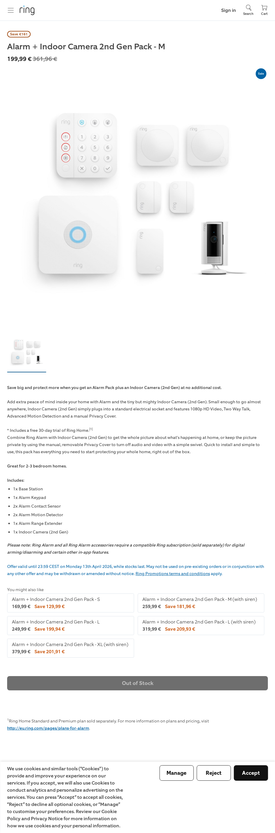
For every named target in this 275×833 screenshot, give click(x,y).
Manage (176, 773)
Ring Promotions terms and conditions (173, 574)
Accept (251, 773)
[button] (26, 352)
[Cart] (264, 10)
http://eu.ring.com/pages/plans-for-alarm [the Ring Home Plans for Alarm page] (48, 728)
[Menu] (10, 10)
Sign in (228, 10)
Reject (213, 773)
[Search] (248, 10)
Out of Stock (137, 683)
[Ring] (27, 10)
